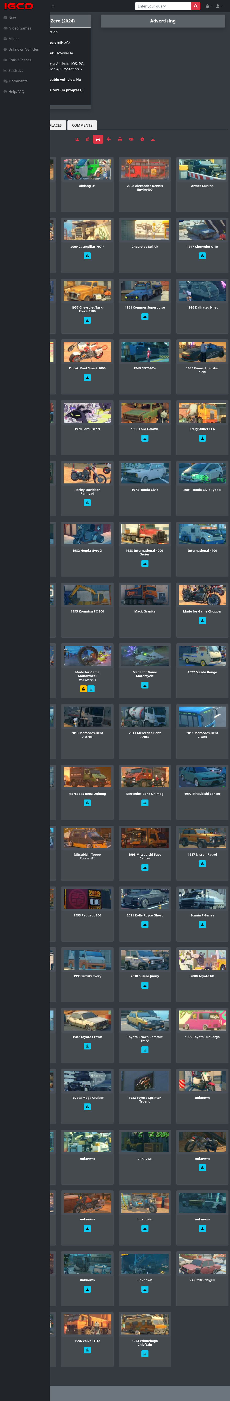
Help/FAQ (14, 91)
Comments (15, 81)
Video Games (17, 28)
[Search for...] (163, 6)
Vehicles (66, 132)
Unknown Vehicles (21, 49)
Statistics (13, 70)
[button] (209, 6)
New (10, 17)
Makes (11, 38)
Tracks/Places (17, 59)
